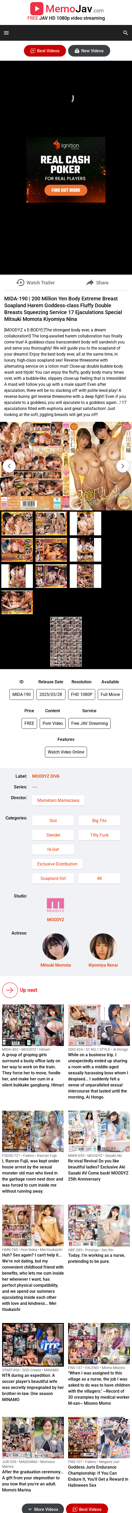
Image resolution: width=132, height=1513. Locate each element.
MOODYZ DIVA (46, 776)
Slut (53, 820)
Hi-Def (53, 849)
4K (99, 878)
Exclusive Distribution (57, 863)
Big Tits (99, 820)
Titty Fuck (99, 835)
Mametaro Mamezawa (58, 800)
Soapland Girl (53, 878)
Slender (53, 835)
